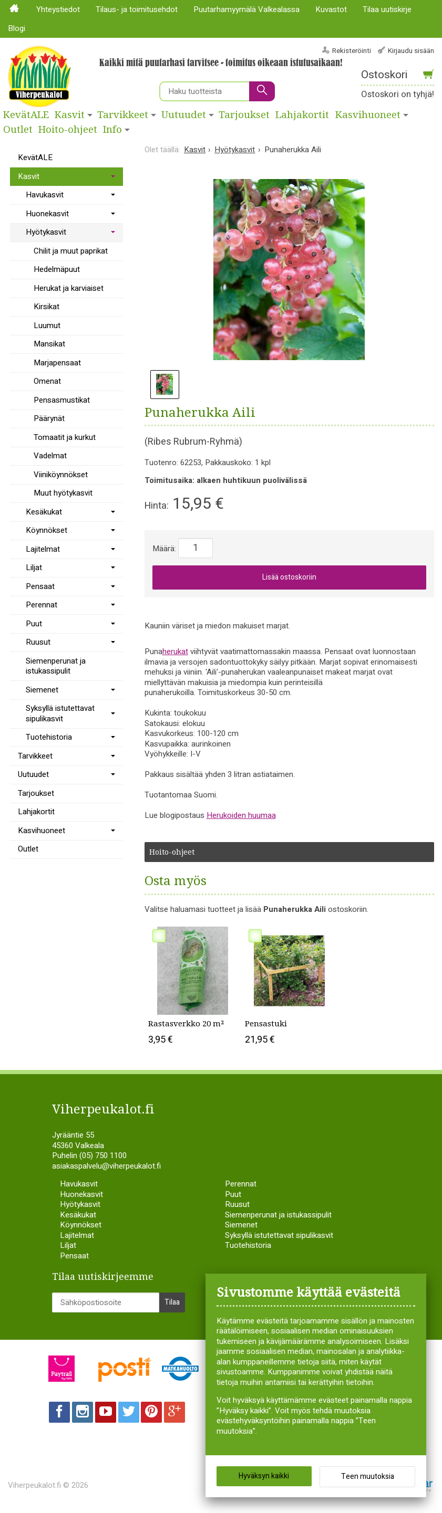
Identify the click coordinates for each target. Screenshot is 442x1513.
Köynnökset (46, 530)
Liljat (34, 567)
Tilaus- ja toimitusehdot (137, 9)
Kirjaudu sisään (411, 51)
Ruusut (38, 642)
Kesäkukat (44, 512)
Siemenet (42, 690)
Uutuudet (183, 115)
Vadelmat (50, 455)
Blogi (16, 28)
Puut (34, 623)
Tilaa (172, 1302)
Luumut (47, 325)
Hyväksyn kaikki (264, 1476)
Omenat (47, 381)
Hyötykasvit (46, 232)
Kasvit (70, 115)
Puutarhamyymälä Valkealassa (246, 9)
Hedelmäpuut (57, 269)
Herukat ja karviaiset (69, 288)
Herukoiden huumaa (241, 815)
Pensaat (40, 586)
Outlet (18, 129)
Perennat (41, 605)
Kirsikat (46, 306)
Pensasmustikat (62, 400)
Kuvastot (331, 9)
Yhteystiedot (58, 9)
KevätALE (26, 115)
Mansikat (49, 344)
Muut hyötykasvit (63, 493)
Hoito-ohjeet (67, 129)
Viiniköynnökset (61, 474)
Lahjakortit (302, 115)
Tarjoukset (244, 115)
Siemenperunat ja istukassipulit (56, 666)
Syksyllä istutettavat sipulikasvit (60, 713)
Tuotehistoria (49, 737)
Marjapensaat (57, 363)
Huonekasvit (47, 213)
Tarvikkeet (122, 115)
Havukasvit (45, 195)
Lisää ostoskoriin (289, 577)
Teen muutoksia (367, 1476)
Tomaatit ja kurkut (65, 437)
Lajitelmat (43, 549)
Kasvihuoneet (41, 830)
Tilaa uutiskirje (387, 9)
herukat (175, 651)
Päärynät (49, 418)
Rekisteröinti (351, 51)
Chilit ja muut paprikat (71, 251)
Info (112, 129)
